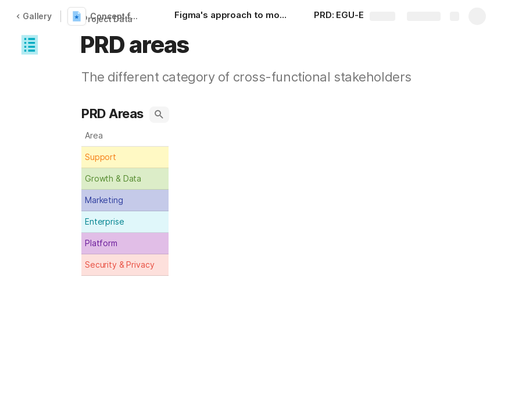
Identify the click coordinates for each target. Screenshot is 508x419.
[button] (29, 44)
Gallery (34, 16)
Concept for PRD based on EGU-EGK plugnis (118, 16)
